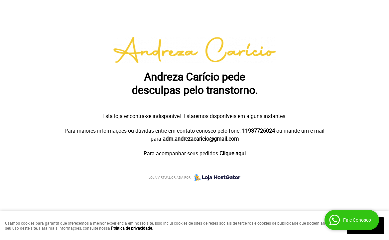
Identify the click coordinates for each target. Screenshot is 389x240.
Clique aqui (232, 153)
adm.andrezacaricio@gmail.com (201, 138)
